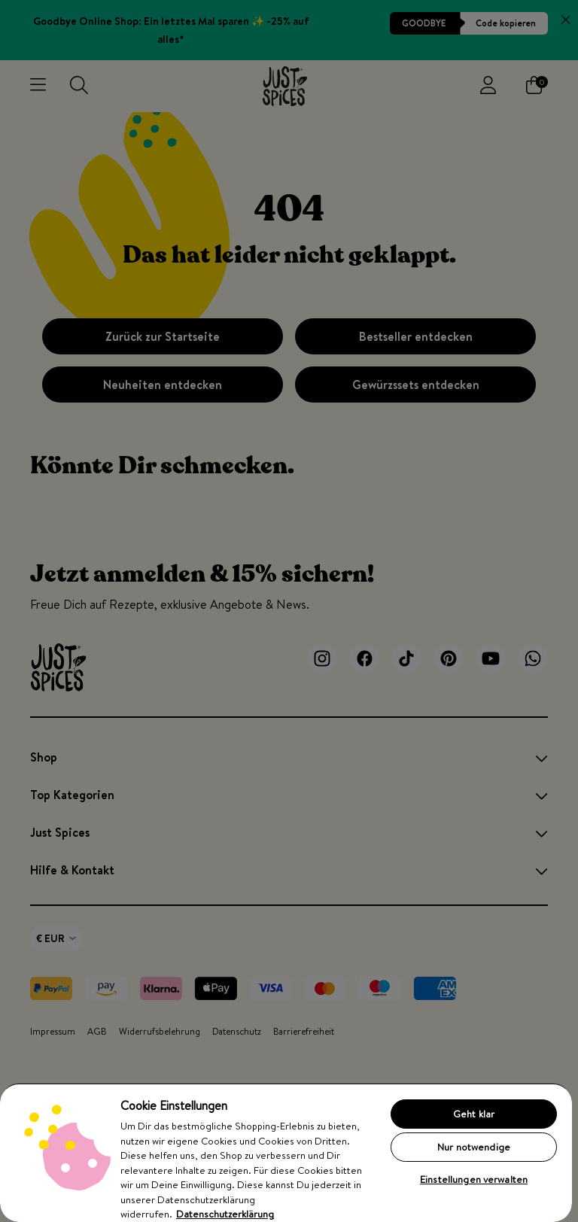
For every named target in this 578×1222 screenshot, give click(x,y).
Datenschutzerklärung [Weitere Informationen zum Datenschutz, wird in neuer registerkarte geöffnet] (225, 1213)
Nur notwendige (473, 1147)
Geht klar (473, 1113)
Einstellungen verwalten (474, 1179)
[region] (286, 1152)
